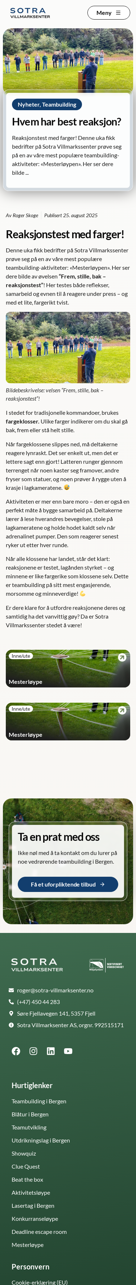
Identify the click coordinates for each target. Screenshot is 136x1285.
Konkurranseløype (35, 1218)
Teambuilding (59, 104)
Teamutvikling (29, 1127)
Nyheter (29, 104)
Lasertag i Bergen (33, 1205)
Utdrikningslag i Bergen (41, 1140)
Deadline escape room (39, 1231)
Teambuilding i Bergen (39, 1101)
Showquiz (24, 1153)
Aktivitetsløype (31, 1192)
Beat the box (27, 1179)
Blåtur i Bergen (30, 1114)
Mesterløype (28, 1244)
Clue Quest (26, 1166)
